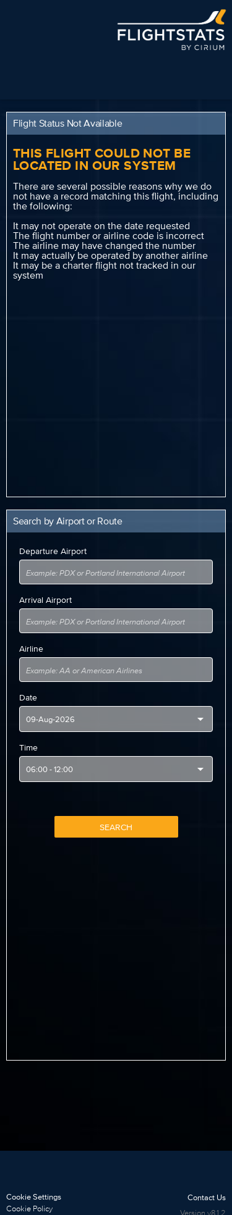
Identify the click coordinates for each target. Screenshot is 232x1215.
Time (28, 747)
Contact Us (206, 1197)
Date (28, 697)
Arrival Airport (45, 600)
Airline (31, 648)
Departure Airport (53, 551)
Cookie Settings (33, 1197)
